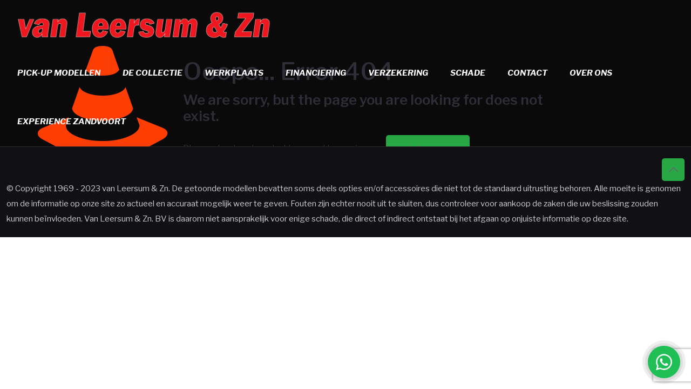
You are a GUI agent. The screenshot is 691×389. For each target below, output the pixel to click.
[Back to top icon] (673, 169)
